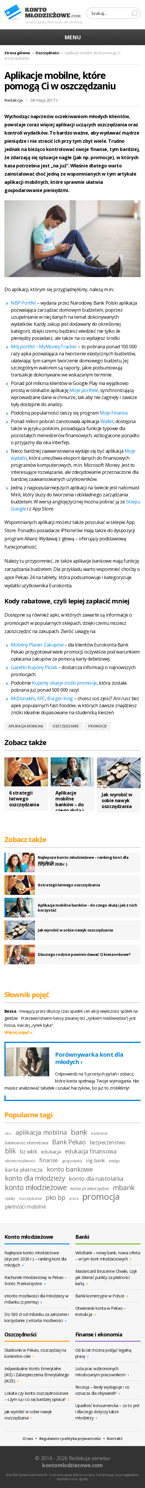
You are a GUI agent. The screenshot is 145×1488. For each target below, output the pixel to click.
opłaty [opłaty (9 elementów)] (10, 1198)
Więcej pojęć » (18, 1032)
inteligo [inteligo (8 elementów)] (114, 1160)
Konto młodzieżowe (42, 12)
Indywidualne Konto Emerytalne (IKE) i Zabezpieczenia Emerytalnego (36, 1375)
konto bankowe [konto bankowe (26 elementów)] (70, 1169)
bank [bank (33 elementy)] (79, 1132)
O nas (28, 1438)
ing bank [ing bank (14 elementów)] (95, 1160)
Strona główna (17, 52)
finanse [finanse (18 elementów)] (48, 1160)
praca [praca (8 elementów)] (73, 1198)
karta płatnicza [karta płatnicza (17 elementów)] (24, 1169)
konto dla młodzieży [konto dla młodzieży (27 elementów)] (35, 1178)
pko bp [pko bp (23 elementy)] (55, 1197)
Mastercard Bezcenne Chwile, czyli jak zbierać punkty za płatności (106, 1277)
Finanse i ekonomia (98, 1334)
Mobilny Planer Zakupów (37, 645)
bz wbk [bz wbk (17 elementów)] (28, 1151)
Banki (82, 1236)
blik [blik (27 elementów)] (10, 1151)
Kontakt (114, 1438)
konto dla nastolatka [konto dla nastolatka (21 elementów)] (96, 1178)
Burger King (60, 698)
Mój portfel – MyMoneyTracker (44, 346)
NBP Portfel (23, 303)
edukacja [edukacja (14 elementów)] (51, 1151)
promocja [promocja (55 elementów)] (101, 1196)
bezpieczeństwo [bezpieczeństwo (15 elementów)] (107, 1142)
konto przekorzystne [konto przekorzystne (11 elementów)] (90, 1188)
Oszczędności (47, 52)
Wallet (107, 421)
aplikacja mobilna (25, 726)
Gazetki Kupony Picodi (34, 667)
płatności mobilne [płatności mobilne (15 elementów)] (25, 1206)
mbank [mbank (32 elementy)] (124, 1187)
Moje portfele (83, 390)
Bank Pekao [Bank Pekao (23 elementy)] (69, 1142)
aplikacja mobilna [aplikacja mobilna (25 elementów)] (41, 1132)
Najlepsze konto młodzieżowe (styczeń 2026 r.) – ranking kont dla (35, 1259)
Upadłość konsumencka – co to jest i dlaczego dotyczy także (107, 1412)
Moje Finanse (113, 413)
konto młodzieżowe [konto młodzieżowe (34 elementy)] (35, 1187)
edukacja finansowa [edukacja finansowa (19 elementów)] (91, 1151)
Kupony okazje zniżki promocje (64, 683)
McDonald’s (23, 698)
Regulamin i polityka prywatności (70, 1438)
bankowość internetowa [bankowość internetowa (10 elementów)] (26, 1143)
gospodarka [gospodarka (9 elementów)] (72, 1160)
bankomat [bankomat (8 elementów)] (99, 1133)
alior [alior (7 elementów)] (8, 1133)
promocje (97, 726)
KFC (41, 698)
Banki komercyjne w (101, 1296)
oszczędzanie (65, 726)
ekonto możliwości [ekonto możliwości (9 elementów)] (20, 1160)
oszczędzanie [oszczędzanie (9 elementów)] (30, 1198)
